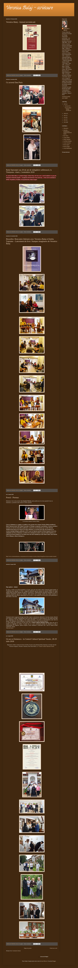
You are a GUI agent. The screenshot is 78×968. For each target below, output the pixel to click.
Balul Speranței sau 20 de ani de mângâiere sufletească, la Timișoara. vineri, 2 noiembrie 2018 (29, 171)
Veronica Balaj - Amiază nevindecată (20, 22)
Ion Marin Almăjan (67, 141)
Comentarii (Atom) (16, 950)
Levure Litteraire (67, 143)
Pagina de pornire (28, 948)
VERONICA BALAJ (66, 29)
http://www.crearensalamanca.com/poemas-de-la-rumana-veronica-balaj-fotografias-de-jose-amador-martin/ (31, 556)
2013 (65, 120)
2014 (65, 117)
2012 (65, 122)
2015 (65, 115)
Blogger (54, 961)
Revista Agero (66, 144)
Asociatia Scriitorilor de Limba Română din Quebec (67, 132)
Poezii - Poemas (12, 497)
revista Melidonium (67, 148)
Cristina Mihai (66, 137)
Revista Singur (66, 146)
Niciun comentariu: (27, 75)
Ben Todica (65, 135)
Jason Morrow (44, 961)
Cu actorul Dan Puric (14, 82)
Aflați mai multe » (10, 628)
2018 (65, 113)
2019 (65, 104)
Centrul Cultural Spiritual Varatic (46, 646)
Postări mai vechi (53, 948)
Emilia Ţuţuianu (66, 139)
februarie (67, 106)
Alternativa (65, 128)
